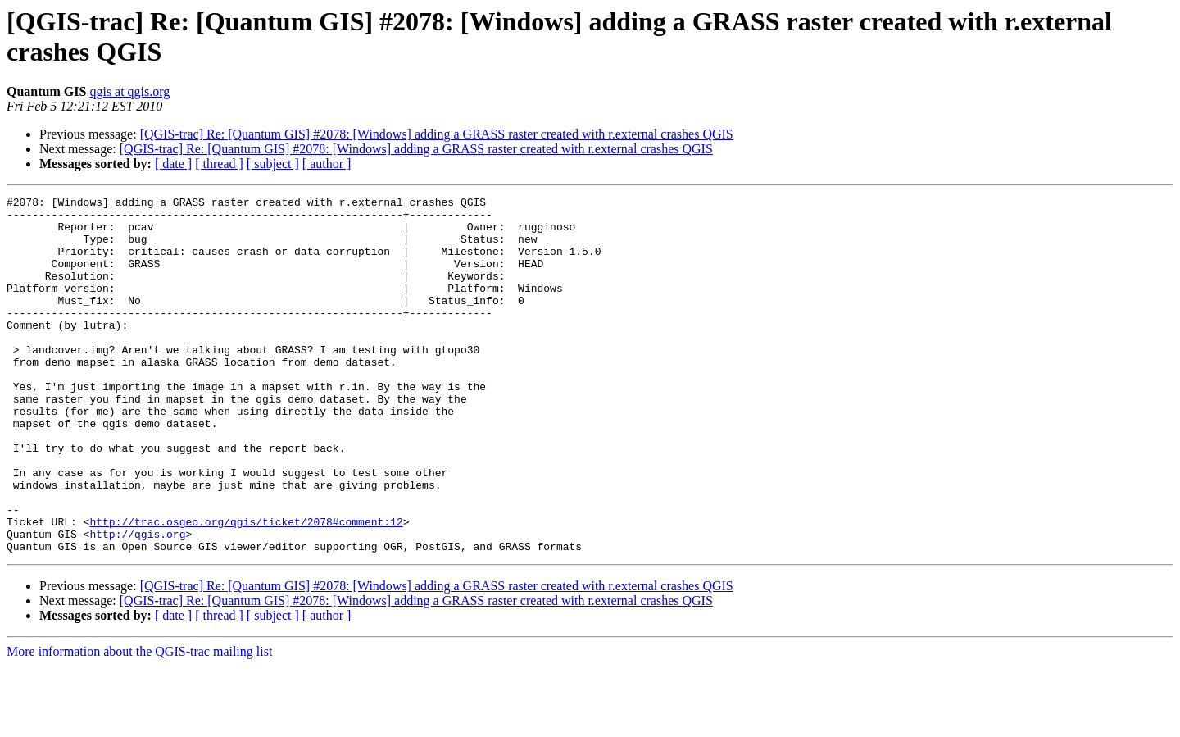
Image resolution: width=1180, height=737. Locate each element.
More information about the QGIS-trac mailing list (139, 723)
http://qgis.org (137, 602)
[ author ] (327, 164)
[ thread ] (219, 164)
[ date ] (173, 164)
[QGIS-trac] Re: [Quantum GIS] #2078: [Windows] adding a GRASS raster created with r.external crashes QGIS (436, 134)
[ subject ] (273, 164)
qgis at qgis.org (129, 91)
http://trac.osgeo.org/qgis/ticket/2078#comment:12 (245, 587)
